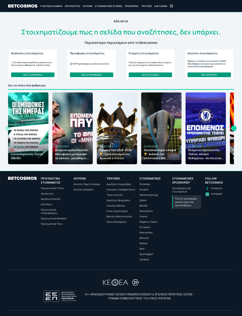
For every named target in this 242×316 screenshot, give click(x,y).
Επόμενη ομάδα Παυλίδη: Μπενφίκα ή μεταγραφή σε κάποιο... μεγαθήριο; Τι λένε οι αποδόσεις (72, 154)
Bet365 (143, 205)
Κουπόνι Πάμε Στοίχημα (87, 184)
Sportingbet (146, 254)
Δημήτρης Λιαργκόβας (119, 184)
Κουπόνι (87, 6)
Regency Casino (148, 221)
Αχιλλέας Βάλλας (116, 205)
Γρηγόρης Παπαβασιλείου (121, 189)
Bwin (142, 248)
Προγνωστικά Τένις (52, 223)
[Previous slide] (8, 128)
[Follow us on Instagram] (213, 194)
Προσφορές (131, 6)
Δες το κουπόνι (209, 74)
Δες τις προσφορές (92, 74)
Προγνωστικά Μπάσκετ (54, 218)
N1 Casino (144, 227)
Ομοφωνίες (47, 193)
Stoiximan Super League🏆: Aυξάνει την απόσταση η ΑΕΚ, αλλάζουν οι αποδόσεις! (160, 154)
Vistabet (144, 259)
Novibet (143, 189)
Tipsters (146, 6)
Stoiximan (144, 184)
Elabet (143, 200)
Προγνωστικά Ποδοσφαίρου (49, 211)
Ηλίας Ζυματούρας (117, 211)
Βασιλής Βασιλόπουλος (119, 216)
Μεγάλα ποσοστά (50, 199)
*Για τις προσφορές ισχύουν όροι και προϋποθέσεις (186, 202)
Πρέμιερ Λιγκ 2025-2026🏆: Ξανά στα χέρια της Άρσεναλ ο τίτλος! (115, 154)
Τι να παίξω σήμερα (51, 6)
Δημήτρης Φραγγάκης (118, 200)
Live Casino (160, 6)
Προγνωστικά (72, 6)
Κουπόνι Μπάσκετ (83, 189)
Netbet (143, 243)
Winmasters (146, 211)
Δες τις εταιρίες (150, 74)
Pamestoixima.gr (148, 194)
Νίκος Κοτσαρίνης (117, 221)
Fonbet (143, 216)
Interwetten (146, 232)
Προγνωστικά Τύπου (52, 188)
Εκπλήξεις (46, 204)
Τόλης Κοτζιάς (115, 194)
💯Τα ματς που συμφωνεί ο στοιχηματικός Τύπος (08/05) (28, 154)
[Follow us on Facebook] (213, 189)
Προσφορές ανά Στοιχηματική (181, 190)
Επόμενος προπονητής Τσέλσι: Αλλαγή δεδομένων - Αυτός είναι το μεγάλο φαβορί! (204, 154)
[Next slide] (234, 128)
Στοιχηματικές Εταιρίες (108, 6)
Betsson (144, 238)
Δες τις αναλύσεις (32, 74)
